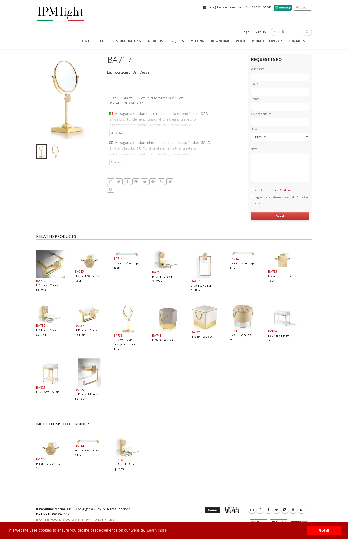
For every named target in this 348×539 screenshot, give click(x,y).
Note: (254, 149)
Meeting (197, 41)
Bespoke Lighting (126, 41)
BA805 (40, 387)
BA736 (40, 325)
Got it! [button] (324, 530)
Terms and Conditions (280, 190)
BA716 (156, 272)
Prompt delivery (265, 41)
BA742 (195, 332)
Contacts (297, 41)
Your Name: (257, 69)
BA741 (156, 335)
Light (86, 41)
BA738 (118, 335)
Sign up (260, 32)
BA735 (272, 271)
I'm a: (254, 128)
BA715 (79, 271)
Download (220, 41)
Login (246, 32)
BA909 (79, 389)
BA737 (79, 325)
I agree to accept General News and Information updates (279, 200)
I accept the (271, 190)
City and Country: (261, 113)
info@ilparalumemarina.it (226, 7)
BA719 (40, 280)
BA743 (234, 331)
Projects (176, 41)
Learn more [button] (157, 530)
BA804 (272, 331)
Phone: (255, 99)
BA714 (118, 258)
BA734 (234, 259)
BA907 (195, 281)
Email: (254, 84)
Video (240, 41)
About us (155, 41)
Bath (102, 41)
